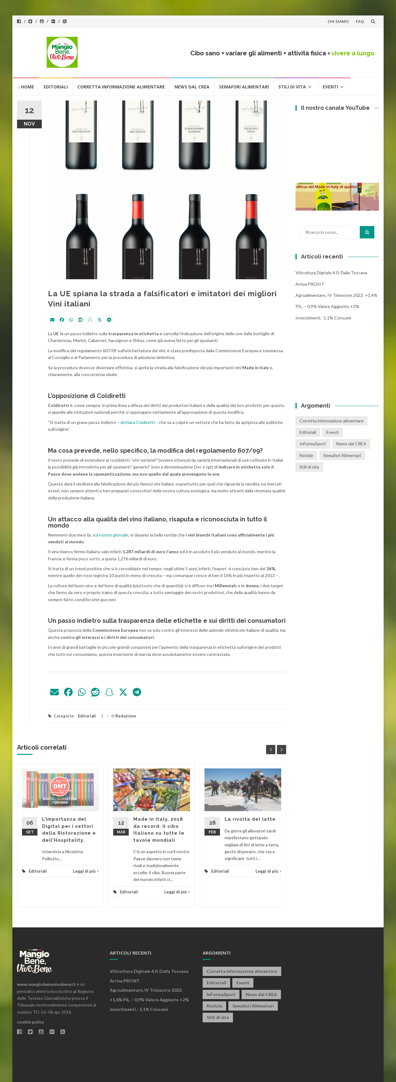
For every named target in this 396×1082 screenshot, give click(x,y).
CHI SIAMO (338, 21)
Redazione (125, 715)
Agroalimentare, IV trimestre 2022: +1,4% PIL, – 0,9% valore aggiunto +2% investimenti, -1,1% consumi (336, 306)
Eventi (330, 87)
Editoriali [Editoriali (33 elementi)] (307, 432)
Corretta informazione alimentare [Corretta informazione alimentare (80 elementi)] (331, 420)
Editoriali (56, 87)
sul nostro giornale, (111, 534)
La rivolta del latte (250, 819)
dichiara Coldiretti (138, 422)
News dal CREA (191, 87)
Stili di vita (292, 87)
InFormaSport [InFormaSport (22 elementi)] (312, 443)
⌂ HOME (25, 87)
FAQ (360, 21)
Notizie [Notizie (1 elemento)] (306, 455)
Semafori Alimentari (244, 87)
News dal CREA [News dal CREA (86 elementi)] (351, 443)
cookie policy (30, 1021)
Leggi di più (86, 871)
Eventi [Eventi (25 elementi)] (332, 432)
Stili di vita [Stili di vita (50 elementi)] (309, 466)
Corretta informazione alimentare (121, 87)
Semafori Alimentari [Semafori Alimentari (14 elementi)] (342, 455)
